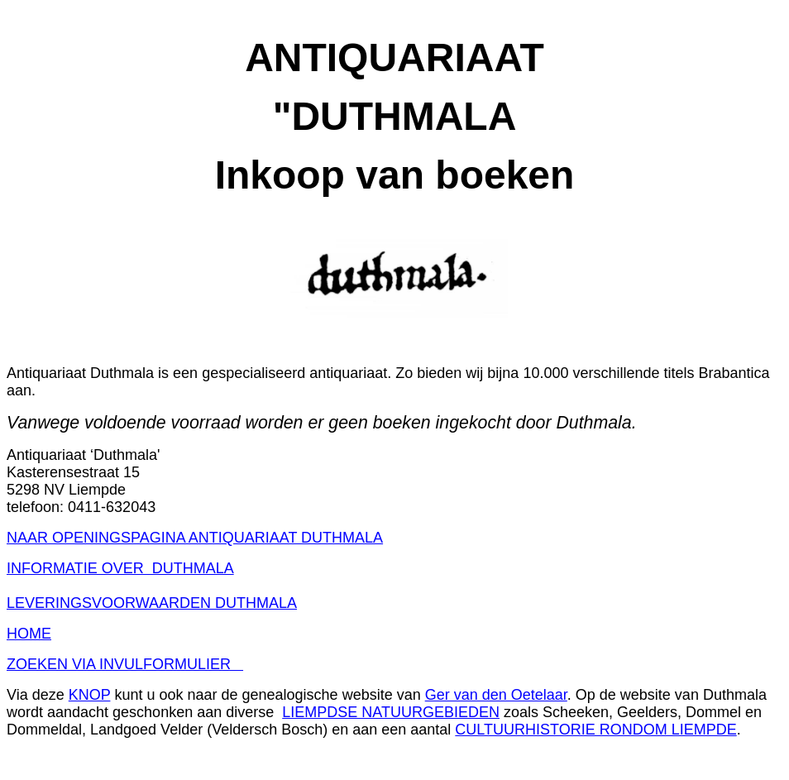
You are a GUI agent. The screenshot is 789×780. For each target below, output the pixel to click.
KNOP (90, 695)
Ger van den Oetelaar (496, 695)
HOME (29, 633)
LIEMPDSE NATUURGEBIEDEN (391, 712)
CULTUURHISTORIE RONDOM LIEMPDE (595, 729)
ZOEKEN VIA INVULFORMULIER (125, 664)
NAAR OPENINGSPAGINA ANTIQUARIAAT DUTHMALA (195, 537)
